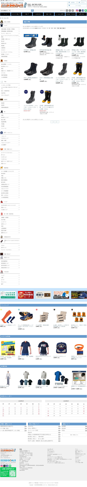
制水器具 (3, 173)
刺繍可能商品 (22, 470)
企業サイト (31, 482)
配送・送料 (48, 14)
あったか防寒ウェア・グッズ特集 (25, 454)
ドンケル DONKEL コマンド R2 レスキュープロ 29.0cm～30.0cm (31, 107)
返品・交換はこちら (74, 434)
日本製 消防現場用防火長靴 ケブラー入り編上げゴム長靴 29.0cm (47, 107)
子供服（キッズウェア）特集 (25, 458)
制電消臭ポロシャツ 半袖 (24, 386)
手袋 (5, 81)
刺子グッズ (3, 247)
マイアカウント (78, 456)
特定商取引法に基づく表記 (80, 453)
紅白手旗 (3, 219)
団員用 (2, 103)
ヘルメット (3, 136)
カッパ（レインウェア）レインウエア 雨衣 (9, 36)
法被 (2, 277)
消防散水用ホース (5, 184)
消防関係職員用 (4, 107)
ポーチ (2, 279)
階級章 (5, 99)
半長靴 (2, 124)
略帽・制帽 (3, 140)
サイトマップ (83, 0)
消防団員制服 (4, 56)
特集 (27, 14)
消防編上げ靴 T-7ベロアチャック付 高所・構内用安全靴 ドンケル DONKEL (79, 51)
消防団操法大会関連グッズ (24, 451)
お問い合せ (81, 14)
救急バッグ (3, 207)
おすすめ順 (31, 28)
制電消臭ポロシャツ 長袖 (42, 386)
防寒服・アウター (5, 54)
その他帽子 (3, 144)
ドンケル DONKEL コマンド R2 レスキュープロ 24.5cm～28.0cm (63, 79)
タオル (2, 245)
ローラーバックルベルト (6, 152)
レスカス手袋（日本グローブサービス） (9, 88)
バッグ (5, 201)
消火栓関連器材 (4, 186)
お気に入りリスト (50, 450)
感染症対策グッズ (5, 267)
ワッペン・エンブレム (6, 249)
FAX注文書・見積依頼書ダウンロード (54, 454)
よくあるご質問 (59, 14)
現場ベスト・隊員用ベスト (7, 70)
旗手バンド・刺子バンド (6, 161)
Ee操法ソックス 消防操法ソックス (8, 325)
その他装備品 (4, 77)
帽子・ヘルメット (8, 132)
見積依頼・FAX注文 (70, 14)
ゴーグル (3, 73)
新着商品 (49, 455)
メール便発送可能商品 (23, 469)
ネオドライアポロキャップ (59, 356)
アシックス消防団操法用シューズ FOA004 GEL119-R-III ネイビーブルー (26, 326)
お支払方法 (38, 14)
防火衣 (2, 41)
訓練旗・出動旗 (4, 217)
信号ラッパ (3, 224)
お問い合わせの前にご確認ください (54, 461)
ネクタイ (3, 50)
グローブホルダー (5, 95)
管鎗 (2, 175)
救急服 (2, 45)
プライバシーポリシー (79, 455)
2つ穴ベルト (4, 157)
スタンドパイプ (4, 188)
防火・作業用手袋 (5, 90)
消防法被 (36, 482)
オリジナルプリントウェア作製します (54, 456)
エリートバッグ (50, 482)
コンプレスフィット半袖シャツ (60, 386)
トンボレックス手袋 (5, 85)
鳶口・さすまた (4, 195)
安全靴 (2, 126)
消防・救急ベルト (8, 149)
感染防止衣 (3, 43)
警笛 (2, 68)
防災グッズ (6, 257)
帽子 (2, 284)
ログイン (83, 2)
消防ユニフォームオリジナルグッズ (11, 241)
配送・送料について (79, 451)
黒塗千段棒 (3, 230)
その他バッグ (4, 209)
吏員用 (2, 105)
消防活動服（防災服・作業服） (8, 29)
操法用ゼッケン (4, 66)
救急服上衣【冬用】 (4, 386)
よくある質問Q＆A (51, 451)
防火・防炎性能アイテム (24, 460)
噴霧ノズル (3, 177)
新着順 (39, 28)
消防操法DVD (7, 237)
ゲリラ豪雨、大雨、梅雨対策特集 (25, 453)
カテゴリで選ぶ (16, 14)
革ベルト (3, 154)
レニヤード (3, 221)
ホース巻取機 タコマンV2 (7, 171)
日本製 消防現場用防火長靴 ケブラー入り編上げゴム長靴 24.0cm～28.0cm (78, 79)
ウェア (5, 25)
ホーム (5, 14)
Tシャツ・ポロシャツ (6, 33)
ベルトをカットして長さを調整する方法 (55, 458)
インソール (3, 128)
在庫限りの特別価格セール (24, 450)
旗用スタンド (4, 232)
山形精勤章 (3, 228)
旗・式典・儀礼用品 (8, 213)
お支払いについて (78, 450)
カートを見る (78, 5)
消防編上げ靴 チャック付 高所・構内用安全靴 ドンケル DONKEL (63, 51)
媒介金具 (3, 182)
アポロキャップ (4, 138)
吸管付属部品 (4, 180)
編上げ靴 (6, 18)
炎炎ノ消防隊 (7, 21)
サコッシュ (3, 281)
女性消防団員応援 (22, 456)
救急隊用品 (21, 462)
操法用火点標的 (4, 193)
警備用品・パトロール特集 (24, 459)
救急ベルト (3, 163)
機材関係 (6, 167)
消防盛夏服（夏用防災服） (7, 31)
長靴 (2, 115)
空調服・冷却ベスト (5, 39)
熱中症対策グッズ (5, 265)
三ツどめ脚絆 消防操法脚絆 (42, 325)
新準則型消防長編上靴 (45, 50)
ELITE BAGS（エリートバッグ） (8, 205)
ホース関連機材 (4, 190)
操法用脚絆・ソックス (6, 64)
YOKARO (6, 271)
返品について (77, 452)
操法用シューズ (4, 117)
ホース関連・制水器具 (23, 461)
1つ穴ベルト (4, 159)
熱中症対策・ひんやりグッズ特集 (25, 455)
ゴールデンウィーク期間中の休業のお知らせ (56, 462)
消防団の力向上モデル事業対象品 (25, 467)
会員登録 (72, 2)
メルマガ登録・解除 (79, 462)
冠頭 (2, 226)
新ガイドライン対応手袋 (24, 464)
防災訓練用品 (4, 261)
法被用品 (3, 47)
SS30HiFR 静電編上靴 (30, 50)
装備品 (5, 60)
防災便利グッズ (4, 263)
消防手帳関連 (4, 75)
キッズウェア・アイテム (6, 52)
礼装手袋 (3, 93)
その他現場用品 (4, 197)
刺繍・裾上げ (7, 254)
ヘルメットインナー (5, 142)
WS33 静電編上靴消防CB (31, 77)
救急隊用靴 (3, 121)
